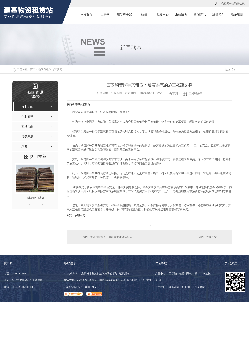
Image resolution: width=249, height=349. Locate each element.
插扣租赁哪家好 (35, 197)
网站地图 (132, 280)
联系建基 (237, 14)
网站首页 (86, 14)
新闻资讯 (200, 14)
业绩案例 (181, 14)
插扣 (144, 14)
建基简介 (218, 14)
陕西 (80, 286)
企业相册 (187, 286)
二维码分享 (196, 93)
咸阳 (87, 286)
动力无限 (82, 280)
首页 (32, 69)
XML (148, 280)
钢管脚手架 (124, 14)
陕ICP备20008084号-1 (112, 280)
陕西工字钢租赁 (208, 236)
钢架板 (207, 273)
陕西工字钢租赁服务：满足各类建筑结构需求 (108, 236)
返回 (230, 69)
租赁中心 (163, 14)
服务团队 (200, 286)
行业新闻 (57, 69)
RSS (142, 280)
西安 (94, 286)
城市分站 (71, 286)
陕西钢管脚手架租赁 (78, 104)
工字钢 (105, 14)
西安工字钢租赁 (76, 215)
